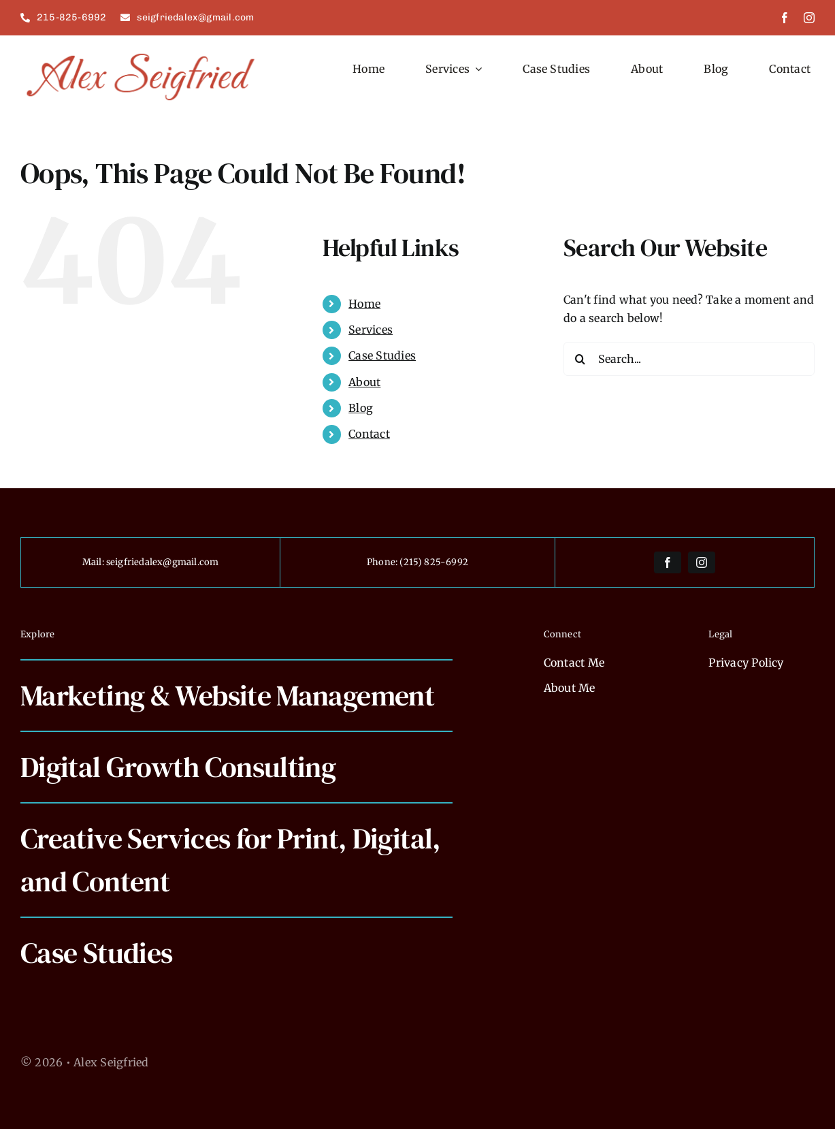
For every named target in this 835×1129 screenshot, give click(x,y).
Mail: (94, 562)
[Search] (580, 359)
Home (364, 304)
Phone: (383, 562)
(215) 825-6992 (433, 562)
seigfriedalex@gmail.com (162, 562)
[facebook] (784, 17)
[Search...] (689, 359)
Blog (360, 408)
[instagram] (809, 17)
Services (370, 329)
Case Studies (382, 355)
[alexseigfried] (142, 54)
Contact (369, 434)
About (364, 382)
